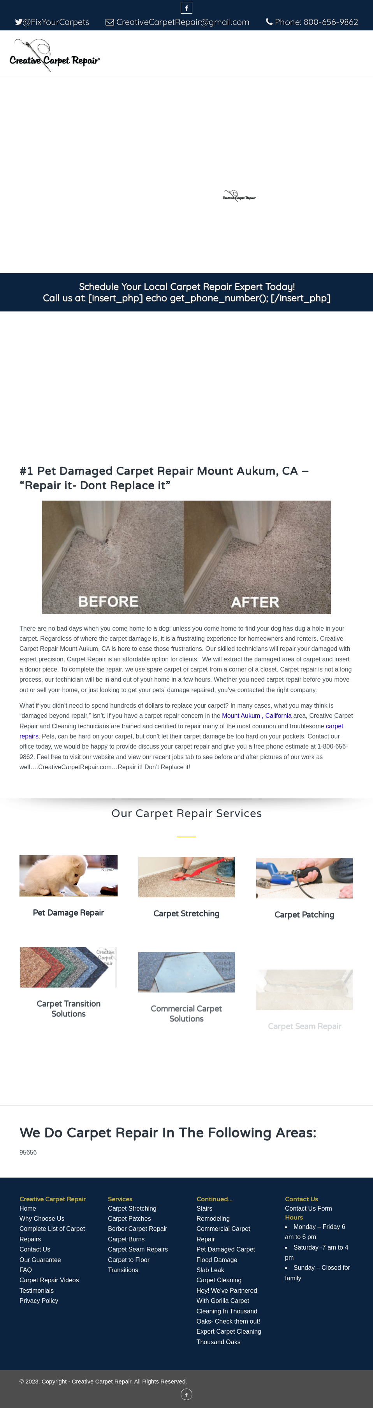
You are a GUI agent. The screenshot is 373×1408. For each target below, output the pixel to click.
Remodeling (213, 1218)
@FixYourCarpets (56, 21)
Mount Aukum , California (257, 715)
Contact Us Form (308, 1208)
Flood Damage (217, 1260)
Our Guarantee (40, 1260)
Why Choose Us (42, 1218)
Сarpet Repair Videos (49, 1280)
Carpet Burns (126, 1239)
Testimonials (36, 1290)
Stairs (205, 1208)
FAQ (25, 1270)
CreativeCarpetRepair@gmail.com (183, 21)
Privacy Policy (38, 1300)
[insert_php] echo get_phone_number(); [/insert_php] (209, 298)
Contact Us (34, 1249)
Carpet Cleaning (219, 1280)
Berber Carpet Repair (137, 1228)
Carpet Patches (129, 1218)
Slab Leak (210, 1270)
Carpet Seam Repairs (138, 1249)
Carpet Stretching (132, 1208)
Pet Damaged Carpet (226, 1249)
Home (27, 1208)
